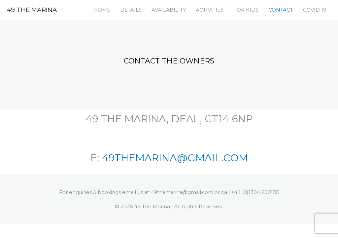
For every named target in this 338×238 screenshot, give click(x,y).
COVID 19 (314, 10)
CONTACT (280, 10)
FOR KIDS (245, 10)
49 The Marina (33, 10)
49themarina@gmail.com (182, 192)
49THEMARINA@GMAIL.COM (175, 158)
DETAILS (131, 10)
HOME (101, 10)
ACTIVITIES (209, 10)
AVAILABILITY (169, 10)
